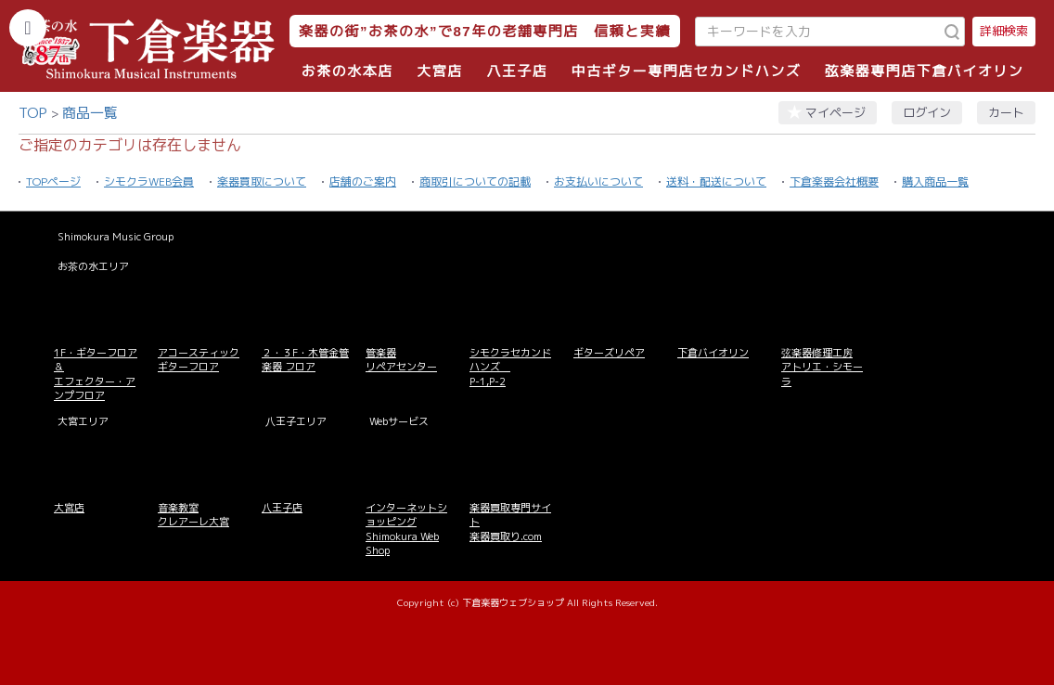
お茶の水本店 (347, 71)
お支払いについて (598, 181)
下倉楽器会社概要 (834, 181)
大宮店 (440, 71)
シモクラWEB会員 (149, 181)
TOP (33, 113)
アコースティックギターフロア (198, 359)
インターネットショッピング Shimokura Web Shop (406, 529)
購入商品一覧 (935, 181)
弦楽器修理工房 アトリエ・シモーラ (822, 367)
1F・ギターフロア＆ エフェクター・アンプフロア (95, 374)
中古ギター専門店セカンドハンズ (687, 71)
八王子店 (516, 71)
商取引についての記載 (475, 181)
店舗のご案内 (362, 181)
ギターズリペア (609, 352)
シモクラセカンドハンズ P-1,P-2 (510, 367)
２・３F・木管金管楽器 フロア (305, 359)
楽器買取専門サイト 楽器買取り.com (510, 522)
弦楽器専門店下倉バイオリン (924, 71)
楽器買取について (261, 181)
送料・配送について (716, 181)
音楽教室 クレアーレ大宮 (193, 514)
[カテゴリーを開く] (27, 27)
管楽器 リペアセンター (401, 359)
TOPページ (53, 181)
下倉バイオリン (713, 352)
